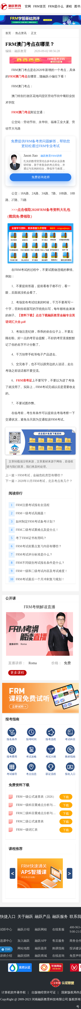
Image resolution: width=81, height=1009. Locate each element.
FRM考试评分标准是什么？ (34, 554)
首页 (8, 33)
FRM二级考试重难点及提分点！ (37, 529)
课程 (69, 6)
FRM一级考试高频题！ (31, 513)
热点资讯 (21, 33)
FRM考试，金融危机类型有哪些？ (41, 475)
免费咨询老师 (41, 177)
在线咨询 (58, 955)
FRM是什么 (56, 6)
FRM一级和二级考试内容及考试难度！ (42, 571)
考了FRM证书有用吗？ (31, 538)
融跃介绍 (23, 929)
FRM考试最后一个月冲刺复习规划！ (40, 579)
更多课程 (18, 671)
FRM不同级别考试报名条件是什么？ (40, 562)
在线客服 (58, 929)
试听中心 (6, 929)
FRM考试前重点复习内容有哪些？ (39, 546)
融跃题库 (41, 948)
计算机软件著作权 (14, 992)
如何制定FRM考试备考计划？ (36, 521)
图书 (77, 6)
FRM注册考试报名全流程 (32, 505)
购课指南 (58, 948)
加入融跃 (23, 940)
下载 (66, 797)
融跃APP (40, 940)
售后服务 (58, 940)
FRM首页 (39, 6)
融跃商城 (41, 955)
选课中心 (6, 940)
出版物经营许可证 (44, 992)
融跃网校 (41, 929)
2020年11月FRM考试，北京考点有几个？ (45, 481)
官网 (28, 6)
